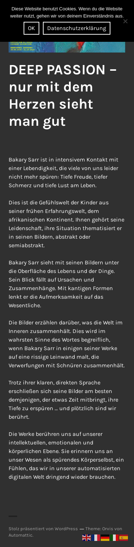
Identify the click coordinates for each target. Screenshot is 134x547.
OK (31, 28)
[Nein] (125, 21)
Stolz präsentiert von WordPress (43, 528)
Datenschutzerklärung (76, 28)
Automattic (21, 535)
